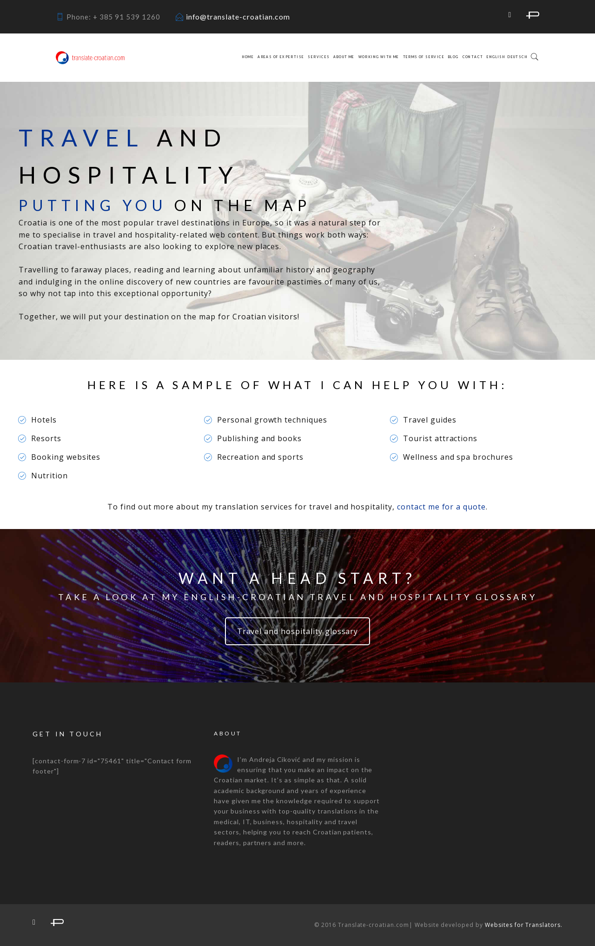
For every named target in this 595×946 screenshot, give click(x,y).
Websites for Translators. (523, 925)
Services (319, 57)
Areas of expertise (281, 57)
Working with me (378, 57)
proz (532, 15)
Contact (473, 57)
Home (248, 57)
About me (343, 57)
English (496, 57)
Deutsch (518, 57)
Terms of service (423, 57)
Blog (453, 57)
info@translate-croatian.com (238, 16)
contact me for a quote (441, 507)
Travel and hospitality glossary (297, 631)
